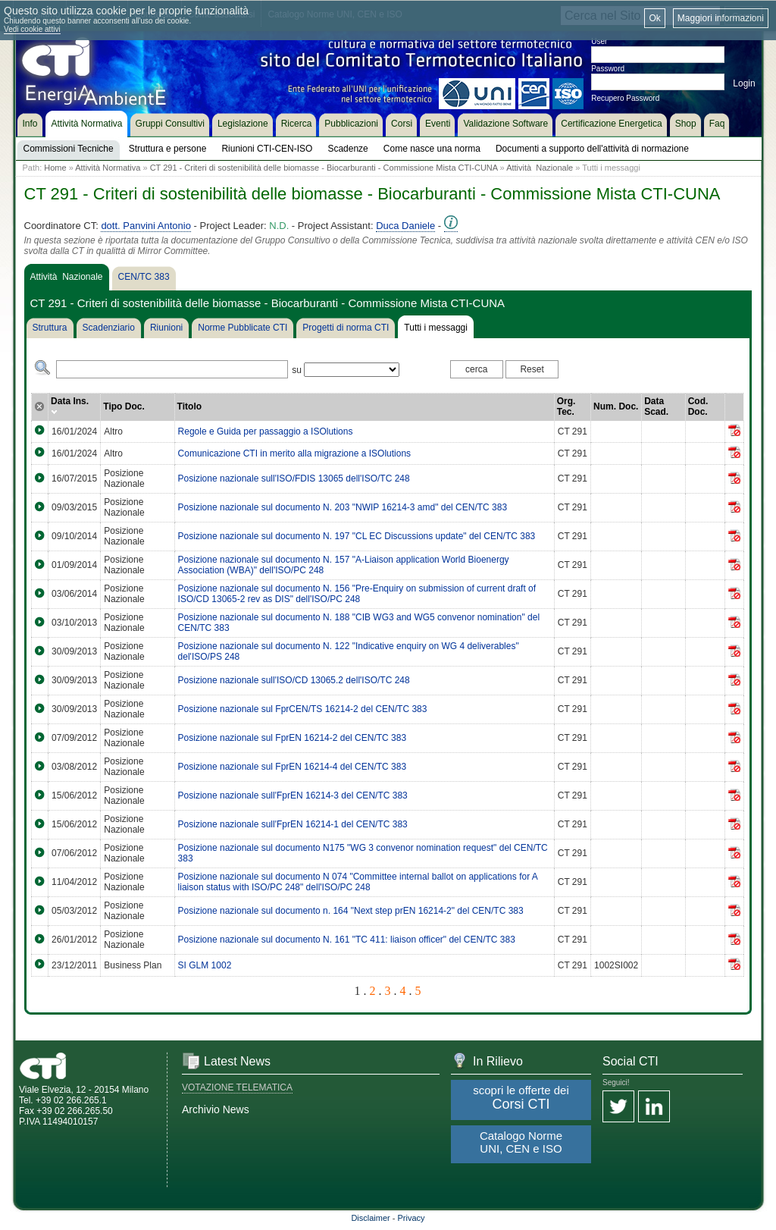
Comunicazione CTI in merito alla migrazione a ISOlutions (294, 453)
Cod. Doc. (698, 406)
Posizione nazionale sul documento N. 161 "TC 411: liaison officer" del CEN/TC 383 (346, 939)
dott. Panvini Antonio (146, 225)
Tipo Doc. (123, 406)
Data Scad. (656, 406)
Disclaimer (370, 1217)
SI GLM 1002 (205, 965)
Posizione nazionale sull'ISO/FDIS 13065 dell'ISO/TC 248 (294, 478)
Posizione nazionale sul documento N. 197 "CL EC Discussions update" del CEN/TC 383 (357, 536)
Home (55, 167)
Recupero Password (625, 98)
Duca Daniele (405, 225)
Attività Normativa (107, 167)
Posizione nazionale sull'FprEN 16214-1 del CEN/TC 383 (293, 824)
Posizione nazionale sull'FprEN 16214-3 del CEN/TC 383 (293, 795)
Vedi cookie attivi (32, 29)
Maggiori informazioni (720, 18)
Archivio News (215, 1109)
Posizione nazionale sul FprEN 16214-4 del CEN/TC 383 (292, 766)
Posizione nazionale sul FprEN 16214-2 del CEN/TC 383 (292, 738)
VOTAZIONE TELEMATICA (237, 1087)
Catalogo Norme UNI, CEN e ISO (521, 1142)
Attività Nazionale (539, 167)
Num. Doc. (615, 406)
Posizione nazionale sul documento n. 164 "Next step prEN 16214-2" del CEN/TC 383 (351, 910)
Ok (654, 18)
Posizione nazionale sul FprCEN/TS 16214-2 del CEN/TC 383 (302, 709)
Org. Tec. (566, 406)
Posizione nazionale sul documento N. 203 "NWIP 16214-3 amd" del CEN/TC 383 (343, 507)
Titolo (189, 406)
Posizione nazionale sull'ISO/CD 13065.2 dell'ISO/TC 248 (294, 680)
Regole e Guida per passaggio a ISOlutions (265, 431)
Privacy (411, 1217)
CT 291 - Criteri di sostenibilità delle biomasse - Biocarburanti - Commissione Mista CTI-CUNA (324, 167)
